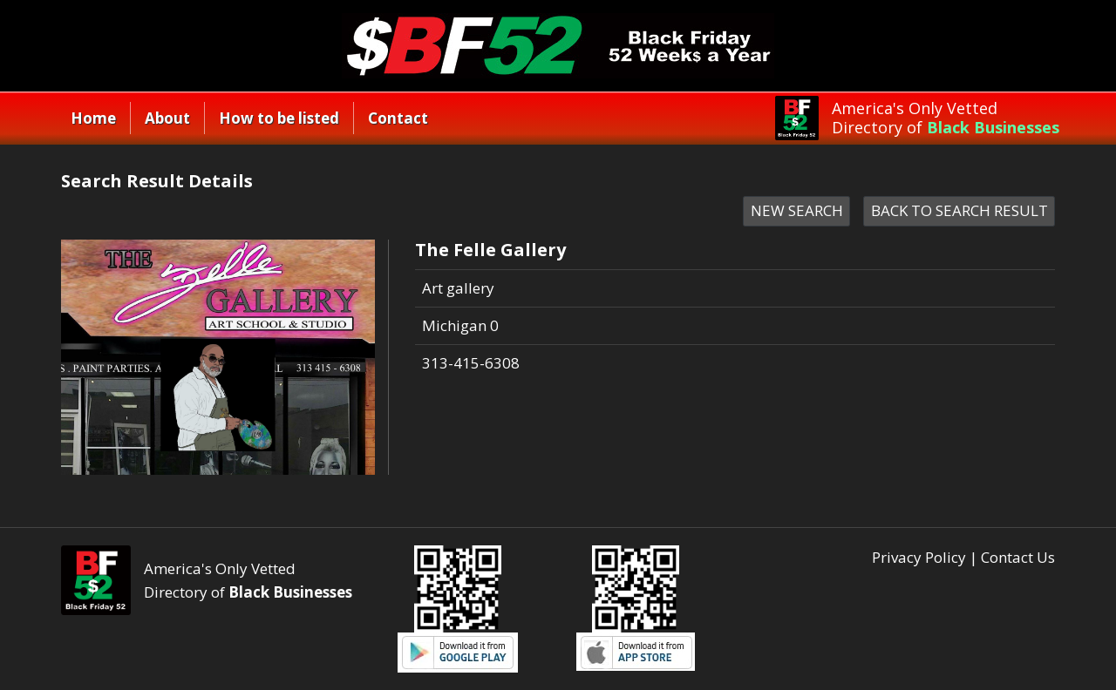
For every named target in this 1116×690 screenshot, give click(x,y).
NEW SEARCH (797, 210)
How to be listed (279, 118)
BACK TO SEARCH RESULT (959, 210)
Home (93, 118)
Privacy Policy (919, 557)
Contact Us (1018, 557)
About (167, 118)
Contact (398, 118)
